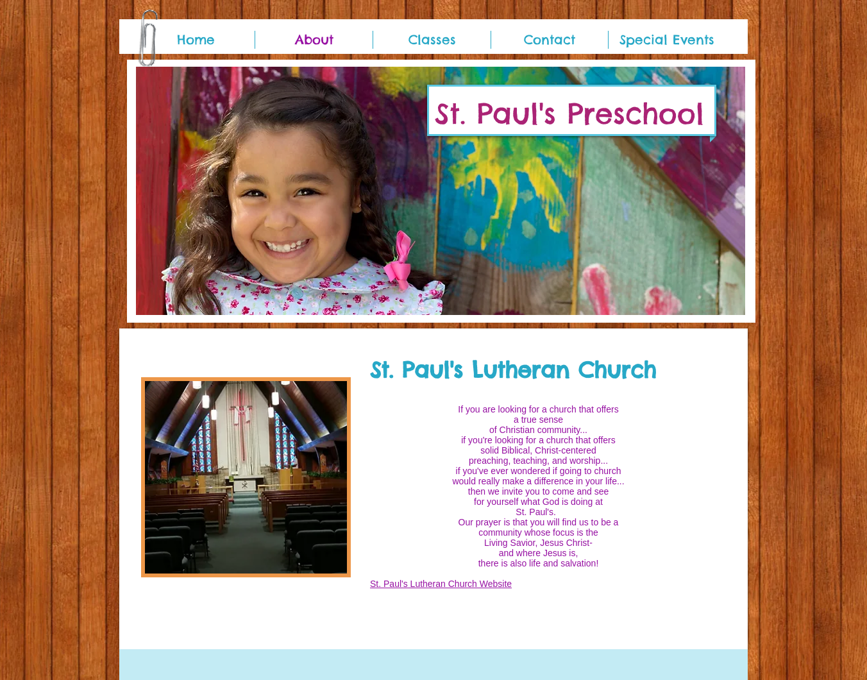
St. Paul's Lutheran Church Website (441, 584)
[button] (440, 191)
